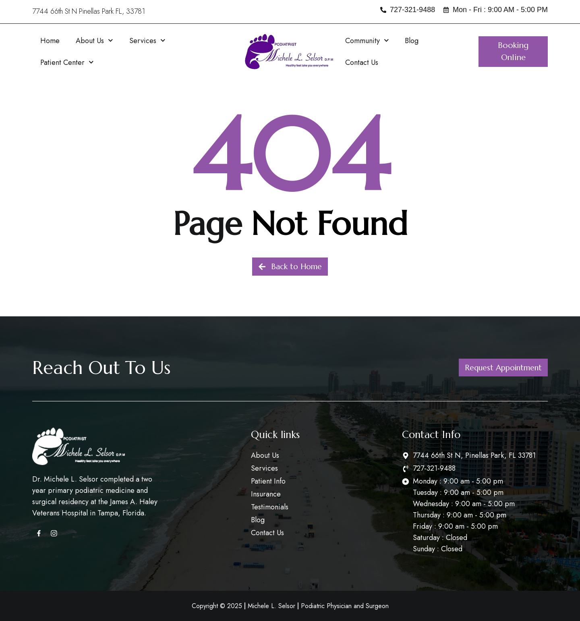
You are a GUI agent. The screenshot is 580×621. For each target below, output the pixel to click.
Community (367, 40)
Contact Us (361, 62)
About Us (94, 40)
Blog (411, 40)
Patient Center (67, 62)
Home (50, 40)
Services (147, 40)
